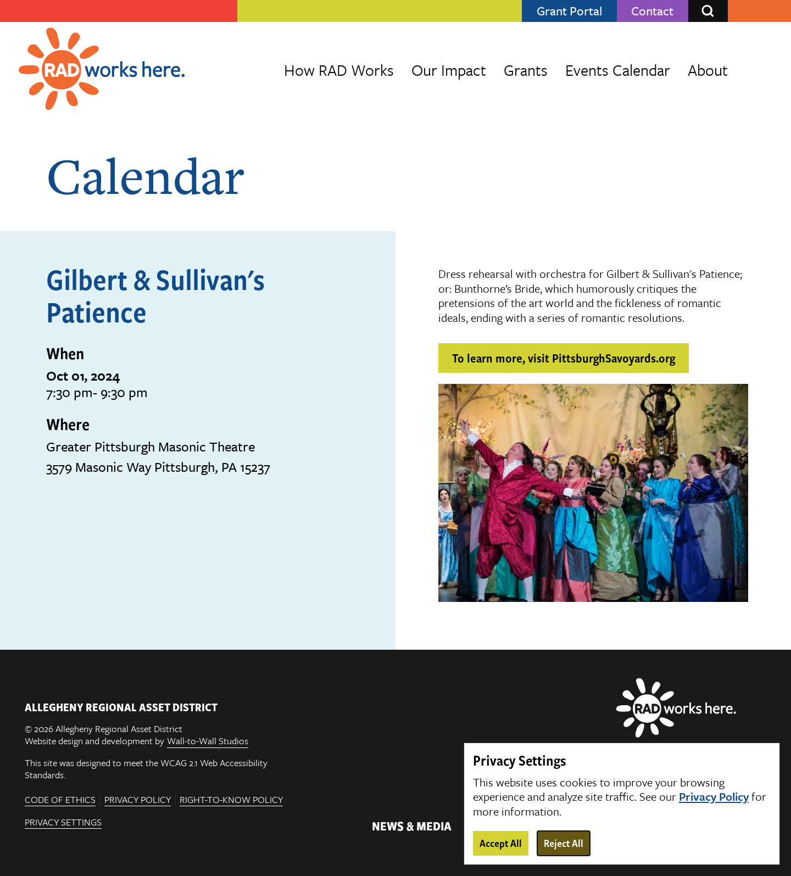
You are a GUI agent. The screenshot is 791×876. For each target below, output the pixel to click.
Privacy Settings (63, 823)
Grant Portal (569, 11)
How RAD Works (339, 70)
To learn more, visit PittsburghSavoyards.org (563, 357)
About (708, 70)
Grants (526, 70)
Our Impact (448, 70)
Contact (652, 11)
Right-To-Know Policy (231, 800)
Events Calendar (617, 70)
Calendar (145, 175)
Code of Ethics (60, 800)
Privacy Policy (137, 800)
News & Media (412, 825)
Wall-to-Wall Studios (207, 741)
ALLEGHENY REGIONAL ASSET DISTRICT (121, 707)
